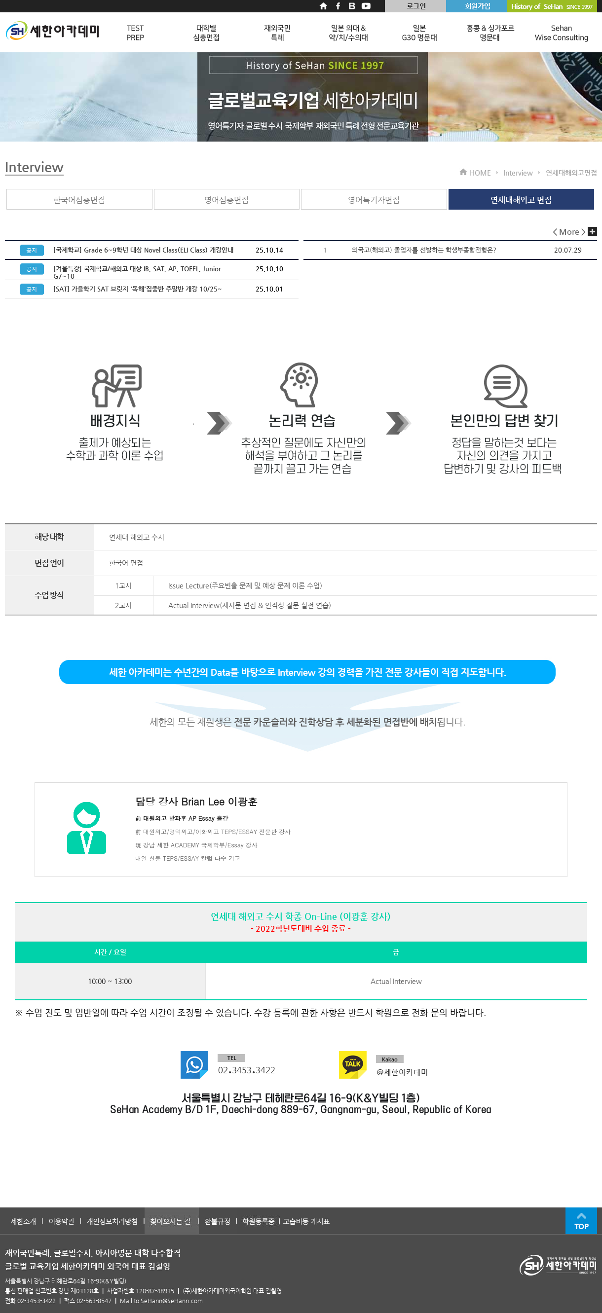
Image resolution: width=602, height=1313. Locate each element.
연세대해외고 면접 (521, 200)
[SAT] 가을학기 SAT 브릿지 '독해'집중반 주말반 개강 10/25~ (137, 288)
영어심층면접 (226, 200)
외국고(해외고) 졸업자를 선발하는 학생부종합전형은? (424, 250)
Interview (34, 167)
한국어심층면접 (79, 200)
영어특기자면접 (374, 200)
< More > (575, 231)
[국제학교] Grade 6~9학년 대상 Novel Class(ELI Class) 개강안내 (143, 250)
